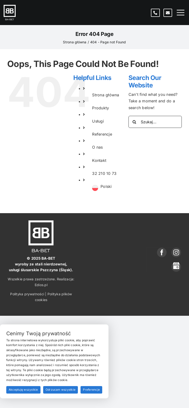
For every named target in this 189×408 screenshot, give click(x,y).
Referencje (102, 134)
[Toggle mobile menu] (180, 13)
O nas (97, 147)
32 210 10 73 (104, 173)
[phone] (176, 267)
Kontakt (99, 160)
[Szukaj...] (155, 122)
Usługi (98, 121)
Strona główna (105, 94)
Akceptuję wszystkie (23, 389)
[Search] (134, 122)
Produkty (100, 107)
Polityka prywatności (27, 294)
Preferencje (91, 389)
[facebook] (162, 252)
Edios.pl (41, 285)
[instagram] (176, 252)
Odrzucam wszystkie (60, 389)
